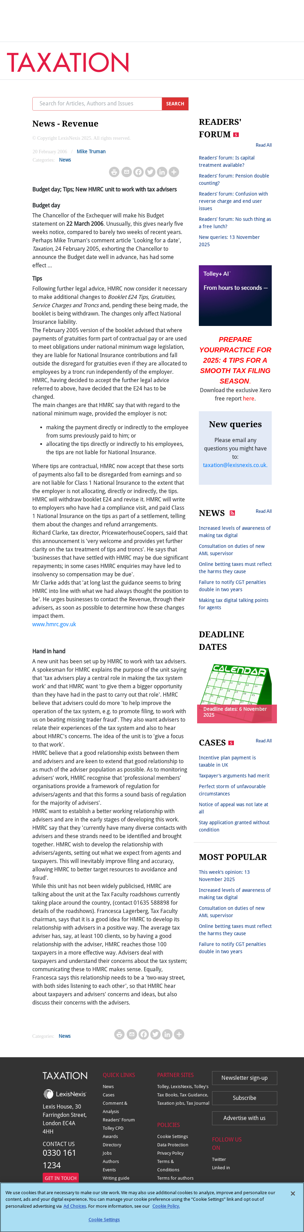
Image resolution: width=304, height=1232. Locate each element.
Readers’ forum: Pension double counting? (234, 179)
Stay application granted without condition (234, 826)
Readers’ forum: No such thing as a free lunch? (235, 222)
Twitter (219, 1159)
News (65, 160)
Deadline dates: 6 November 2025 (235, 712)
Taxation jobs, (171, 1103)
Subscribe (244, 1098)
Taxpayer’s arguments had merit (234, 775)
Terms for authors (175, 1178)
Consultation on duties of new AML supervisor (231, 549)
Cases (109, 1094)
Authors (111, 1161)
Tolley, (164, 1086)
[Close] (293, 1198)
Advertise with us (244, 1118)
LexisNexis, (182, 1086)
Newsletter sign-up (244, 1078)
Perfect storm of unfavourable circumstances (232, 790)
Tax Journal (197, 1103)
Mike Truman (91, 151)
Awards (110, 1136)
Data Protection (172, 1144)
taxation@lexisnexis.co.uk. (235, 465)
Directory (112, 1144)
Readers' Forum (119, 1119)
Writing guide (116, 1178)
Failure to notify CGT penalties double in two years (232, 585)
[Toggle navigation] (284, 57)
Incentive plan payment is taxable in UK (227, 761)
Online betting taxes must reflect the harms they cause (235, 567)
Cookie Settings (172, 1136)
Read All (264, 145)
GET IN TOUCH (61, 1178)
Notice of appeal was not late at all (233, 808)
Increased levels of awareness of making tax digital (235, 531)
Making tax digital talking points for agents (233, 603)
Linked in (221, 1167)
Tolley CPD (113, 1128)
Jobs (107, 1153)
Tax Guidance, (194, 1094)
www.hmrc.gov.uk (54, 624)
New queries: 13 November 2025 (229, 240)
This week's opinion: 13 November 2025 (224, 875)
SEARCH (175, 103)
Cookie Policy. (166, 1210)
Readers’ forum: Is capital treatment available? (227, 161)
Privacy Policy (170, 1153)
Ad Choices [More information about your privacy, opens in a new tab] (75, 1210)
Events (109, 1169)
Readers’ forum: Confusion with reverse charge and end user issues (233, 201)
